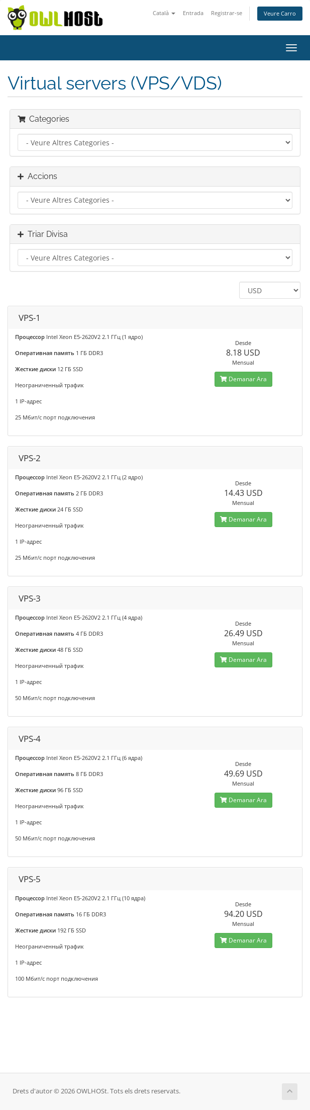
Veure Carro (280, 13)
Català (164, 13)
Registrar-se (226, 13)
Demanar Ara (243, 379)
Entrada (193, 13)
